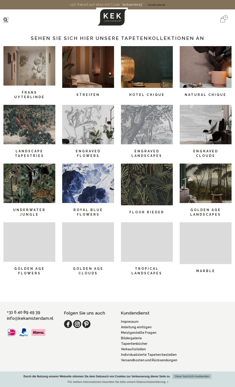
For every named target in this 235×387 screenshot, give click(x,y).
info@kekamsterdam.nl (30, 318)
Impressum (129, 321)
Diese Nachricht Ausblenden (192, 376)
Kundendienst (156, 4)
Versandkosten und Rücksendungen (149, 360)
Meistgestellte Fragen (138, 332)
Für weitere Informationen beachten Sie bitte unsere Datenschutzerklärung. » (118, 382)
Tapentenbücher (134, 343)
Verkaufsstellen (133, 349)
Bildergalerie (131, 338)
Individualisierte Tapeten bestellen (148, 354)
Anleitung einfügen (136, 327)
